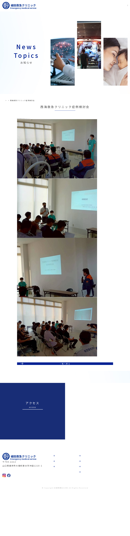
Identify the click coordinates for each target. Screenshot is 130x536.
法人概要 (87, 501)
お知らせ (14, 100)
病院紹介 (61, 493)
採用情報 (87, 510)
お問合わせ (88, 518)
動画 (85, 493)
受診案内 (61, 501)
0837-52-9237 (13, 513)
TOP (7, 100)
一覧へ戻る (65, 397)
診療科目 (61, 510)
